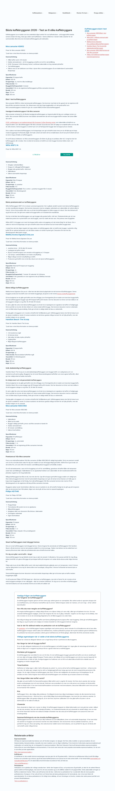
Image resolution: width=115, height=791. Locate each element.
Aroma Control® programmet (66, 294)
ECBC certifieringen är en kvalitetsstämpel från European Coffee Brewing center (30, 122)
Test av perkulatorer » (21, 781)
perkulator (22, 628)
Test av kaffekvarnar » (21, 763)
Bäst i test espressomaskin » (23, 752)
